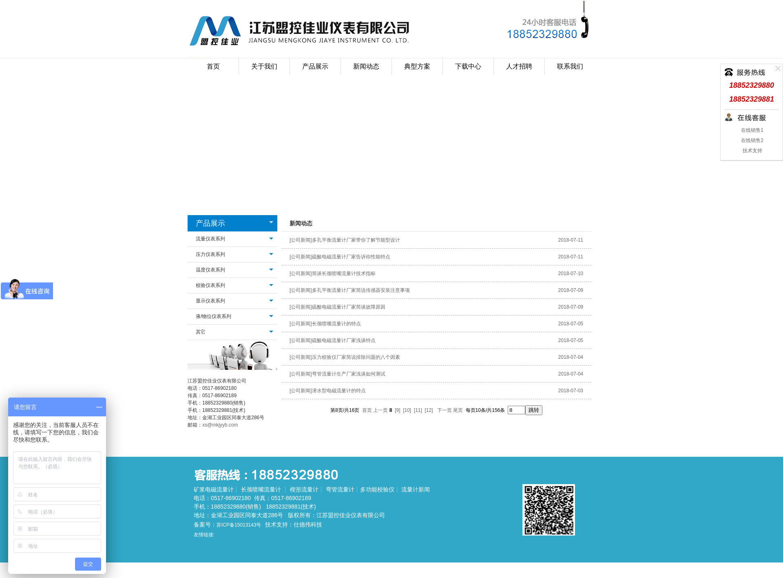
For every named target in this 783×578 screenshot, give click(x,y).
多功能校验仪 (377, 489)
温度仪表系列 (210, 270)
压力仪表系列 (210, 254)
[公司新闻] (301, 240)
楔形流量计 (304, 489)
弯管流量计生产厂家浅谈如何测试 (348, 374)
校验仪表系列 (210, 285)
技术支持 (751, 150)
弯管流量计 (340, 489)
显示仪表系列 (210, 301)
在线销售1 (751, 130)
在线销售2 (751, 140)
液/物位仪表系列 (213, 316)
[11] (418, 410)
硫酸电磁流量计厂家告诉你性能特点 (351, 257)
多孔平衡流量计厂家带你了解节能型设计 (356, 240)
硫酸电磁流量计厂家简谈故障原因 (348, 307)
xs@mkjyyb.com (220, 425)
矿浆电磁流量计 (214, 489)
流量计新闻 (415, 489)
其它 (201, 332)
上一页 (380, 410)
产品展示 (210, 223)
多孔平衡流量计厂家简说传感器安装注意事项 (361, 290)
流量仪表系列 (210, 239)
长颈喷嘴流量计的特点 (336, 324)
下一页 (444, 410)
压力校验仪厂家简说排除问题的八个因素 (356, 357)
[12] (429, 410)
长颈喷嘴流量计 (261, 489)
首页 (213, 66)
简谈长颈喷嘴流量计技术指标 (344, 273)
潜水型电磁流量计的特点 (339, 390)
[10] (407, 410)
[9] (397, 410)
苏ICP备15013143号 (239, 525)
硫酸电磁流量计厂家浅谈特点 (344, 340)
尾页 (458, 410)
